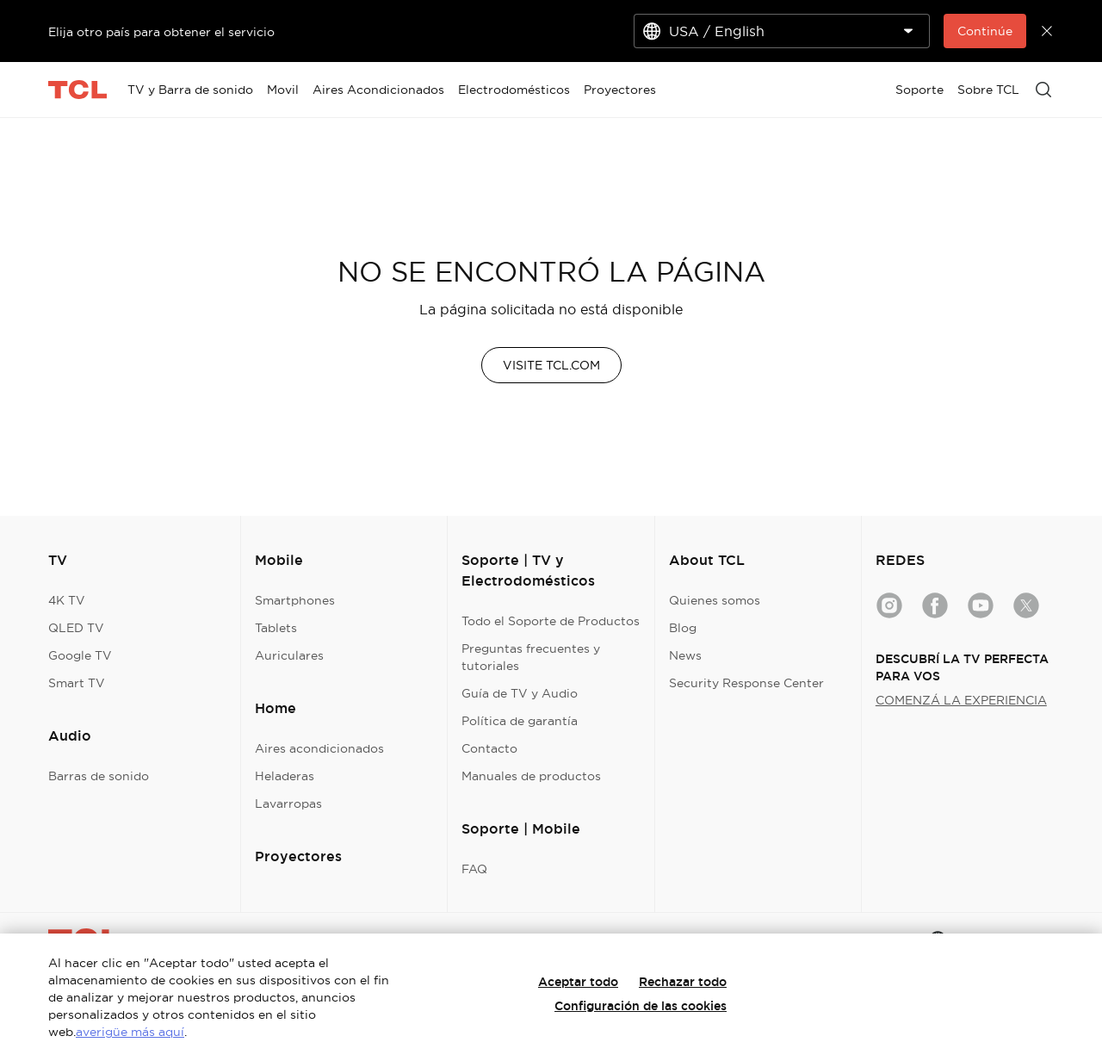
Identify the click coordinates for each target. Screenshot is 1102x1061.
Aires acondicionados (319, 748)
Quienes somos (714, 600)
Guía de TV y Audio (519, 693)
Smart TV (76, 683)
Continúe (984, 31)
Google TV (80, 655)
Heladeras (284, 776)
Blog (682, 628)
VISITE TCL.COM (551, 365)
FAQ (474, 869)
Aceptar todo (578, 982)
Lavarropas (288, 803)
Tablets (276, 628)
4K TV (66, 600)
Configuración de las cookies (640, 1006)
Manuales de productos (531, 776)
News (685, 655)
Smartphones (295, 600)
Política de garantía (519, 721)
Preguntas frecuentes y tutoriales (530, 657)
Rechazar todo (683, 982)
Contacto (489, 748)
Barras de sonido (98, 776)
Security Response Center (746, 683)
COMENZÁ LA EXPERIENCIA (961, 700)
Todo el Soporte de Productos (550, 621)
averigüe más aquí (130, 1031)
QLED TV (76, 628)
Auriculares (289, 655)
